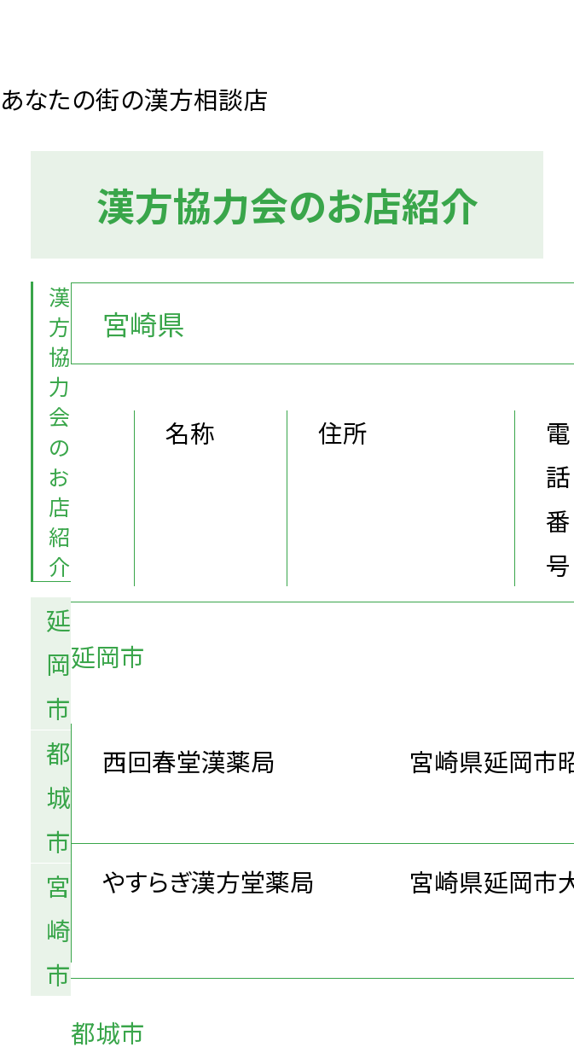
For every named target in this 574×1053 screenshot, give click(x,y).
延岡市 (58, 663)
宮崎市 (58, 929)
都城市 (58, 796)
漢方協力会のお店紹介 (59, 431)
